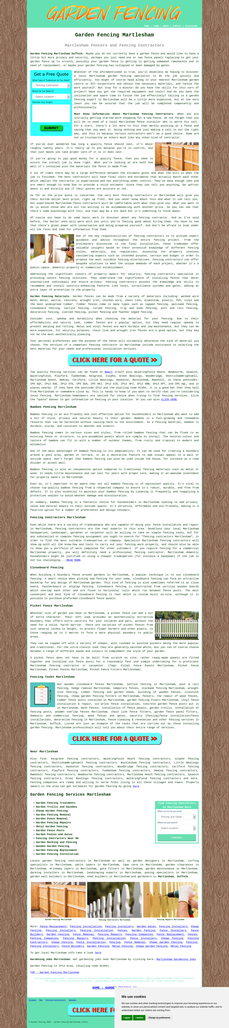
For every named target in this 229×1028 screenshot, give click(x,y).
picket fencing (100, 312)
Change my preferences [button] (159, 1017)
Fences (122, 930)
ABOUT (166, 26)
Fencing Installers (119, 926)
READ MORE (73, 560)
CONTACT (177, 26)
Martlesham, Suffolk (173, 876)
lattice (69, 308)
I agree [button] (127, 1017)
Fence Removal (83, 934)
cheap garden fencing (88, 696)
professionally (85, 107)
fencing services (181, 719)
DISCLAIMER (191, 26)
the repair (165, 696)
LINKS (156, 26)
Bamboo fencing (41, 414)
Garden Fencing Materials (49, 296)
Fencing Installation (86, 926)
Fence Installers (173, 930)
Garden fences (83, 296)
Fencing (114, 942)
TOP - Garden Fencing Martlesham (54, 972)
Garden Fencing (143, 930)
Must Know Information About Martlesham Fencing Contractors (123, 114)
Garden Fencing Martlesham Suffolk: (57, 53)
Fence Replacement (53, 926)
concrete (70, 300)
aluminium (151, 300)
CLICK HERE (169, 399)
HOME (146, 26)
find (43, 758)
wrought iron (89, 300)
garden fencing (96, 65)
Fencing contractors (168, 259)
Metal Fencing (122, 946)
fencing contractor (103, 344)
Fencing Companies (139, 934)
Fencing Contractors (56, 1000)
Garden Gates (146, 926)
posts (183, 703)
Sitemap (32, 1000)
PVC (178, 300)
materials (165, 83)
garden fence (149, 53)
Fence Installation (91, 942)
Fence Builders (73, 946)
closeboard (38, 308)
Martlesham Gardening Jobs (176, 959)
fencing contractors (149, 236)
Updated (72, 1000)
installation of (187, 707)
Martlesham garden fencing (110, 75)
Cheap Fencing (172, 938)
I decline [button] (139, 1017)
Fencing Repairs (110, 934)
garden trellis (161, 707)
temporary (120, 688)
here (136, 786)
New (40, 1000)
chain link (119, 711)
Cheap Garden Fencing (165, 942)
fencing (146, 312)
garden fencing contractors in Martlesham (76, 860)
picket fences (134, 624)
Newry (109, 372)
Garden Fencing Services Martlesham (70, 794)
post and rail (172, 308)
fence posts (77, 700)
